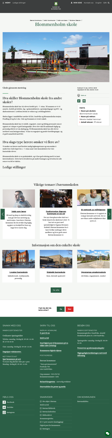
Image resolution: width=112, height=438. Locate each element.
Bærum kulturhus (49, 411)
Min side (77, 3)
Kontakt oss (88, 3)
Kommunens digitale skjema (50, 350)
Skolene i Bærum (75, 20)
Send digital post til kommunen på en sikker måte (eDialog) (54, 344)
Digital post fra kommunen (50, 425)
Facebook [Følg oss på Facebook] (10, 402)
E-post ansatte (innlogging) (52, 422)
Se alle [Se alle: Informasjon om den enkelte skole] (56, 290)
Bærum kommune (36, 20)
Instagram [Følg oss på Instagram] (11, 412)
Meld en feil (44, 338)
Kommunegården (46, 418)
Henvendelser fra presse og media (53, 387)
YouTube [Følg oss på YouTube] (10, 407)
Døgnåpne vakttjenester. (12, 352)
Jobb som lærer (62, 20)
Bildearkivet (47, 415)
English (99, 3)
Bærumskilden (82, 401)
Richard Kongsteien (47, 382)
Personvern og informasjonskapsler (90, 348)
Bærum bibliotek (48, 408)
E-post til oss (45, 333)
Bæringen (46, 429)
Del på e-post (84, 101)
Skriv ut (83, 95)
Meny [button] (7, 3)
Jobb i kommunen (49, 20)
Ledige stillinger (19, 3)
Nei (69, 309)
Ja (61, 309)
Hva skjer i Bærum (49, 401)
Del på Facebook (79, 101)
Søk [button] (105, 3)
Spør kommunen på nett (12, 359)
